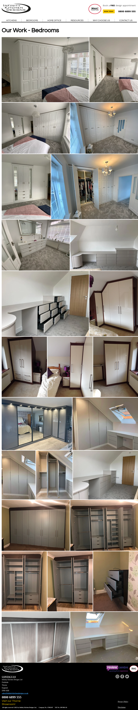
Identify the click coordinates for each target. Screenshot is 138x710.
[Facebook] (122, 676)
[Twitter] (127, 676)
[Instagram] (117, 676)
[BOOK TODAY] (109, 11)
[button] (77, 20)
